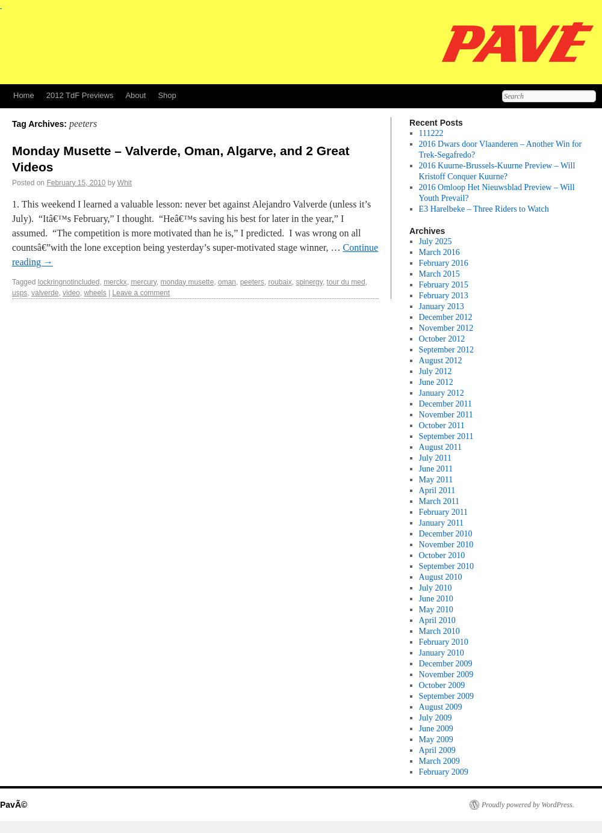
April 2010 (437, 620)
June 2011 (436, 468)
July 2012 (435, 371)
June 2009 (436, 728)
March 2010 (439, 631)
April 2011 (437, 490)
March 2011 (439, 501)
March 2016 (439, 252)
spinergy (309, 282)
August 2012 (440, 360)
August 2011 (440, 447)
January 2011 (441, 522)
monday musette (187, 282)
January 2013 (441, 306)
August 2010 (440, 577)
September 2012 (446, 349)
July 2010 (435, 587)
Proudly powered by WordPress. (528, 805)
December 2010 (446, 533)
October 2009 (442, 685)
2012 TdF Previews (80, 95)
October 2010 (442, 555)
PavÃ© (13, 805)
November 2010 (446, 544)
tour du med (346, 282)
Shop (167, 95)
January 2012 (441, 393)
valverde (44, 293)
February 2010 (443, 642)
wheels (95, 293)
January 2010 (441, 652)
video (71, 293)
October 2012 (442, 338)
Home (23, 95)
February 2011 (443, 512)
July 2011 (435, 458)
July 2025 (435, 241)
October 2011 (442, 425)
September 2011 (446, 436)
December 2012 (446, 317)
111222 (431, 133)
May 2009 (436, 739)
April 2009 (437, 750)
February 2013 (443, 295)
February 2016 (443, 263)
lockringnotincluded (69, 282)
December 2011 (446, 403)
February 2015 (443, 284)
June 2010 (436, 598)
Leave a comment (141, 293)
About (135, 95)
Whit (124, 183)
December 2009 (446, 663)
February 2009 (443, 771)
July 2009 (435, 717)
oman (227, 282)
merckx (115, 282)
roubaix (279, 282)
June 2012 (436, 382)
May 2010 (436, 609)
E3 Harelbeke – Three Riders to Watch (484, 209)
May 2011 (436, 479)
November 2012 (446, 328)
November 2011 (446, 414)
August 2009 (440, 707)
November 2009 (446, 674)
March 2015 (439, 273)
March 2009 (439, 761)
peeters (252, 282)
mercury (143, 282)
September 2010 (446, 566)
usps (19, 293)
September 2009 (446, 696)
